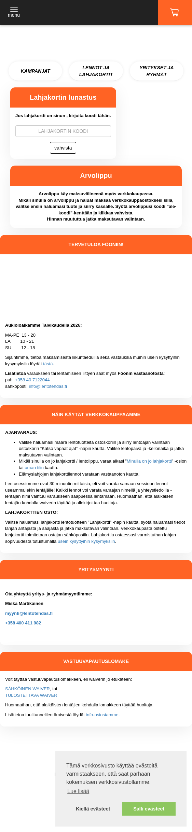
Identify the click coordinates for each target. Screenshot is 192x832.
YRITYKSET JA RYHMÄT (156, 71)
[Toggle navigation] (14, 13)
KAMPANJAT (35, 71)
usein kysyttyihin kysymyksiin (86, 541)
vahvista (63, 148)
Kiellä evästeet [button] (93, 809)
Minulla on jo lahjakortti (149, 461)
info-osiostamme (102, 714)
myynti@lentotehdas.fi (29, 613)
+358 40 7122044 (32, 379)
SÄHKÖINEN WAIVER (27, 688)
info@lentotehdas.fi (48, 386)
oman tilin (34, 467)
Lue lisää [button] (78, 791)
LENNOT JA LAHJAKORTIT (96, 71)
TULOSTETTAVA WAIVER (31, 695)
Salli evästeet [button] (148, 809)
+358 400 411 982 (23, 622)
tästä (48, 363)
